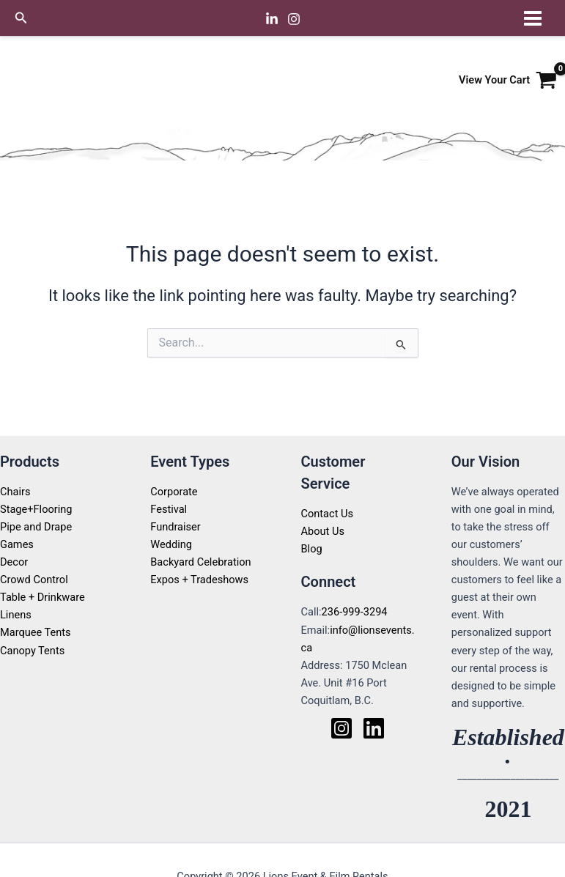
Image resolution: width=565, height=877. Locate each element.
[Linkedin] (271, 19)
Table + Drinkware (42, 597)
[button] (21, 18)
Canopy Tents (32, 650)
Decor (14, 562)
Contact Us (327, 513)
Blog (311, 548)
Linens (16, 614)
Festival (168, 509)
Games (17, 544)
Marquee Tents (35, 632)
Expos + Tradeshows (199, 579)
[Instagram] (293, 19)
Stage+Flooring (36, 509)
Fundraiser (175, 526)
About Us (322, 531)
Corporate (173, 491)
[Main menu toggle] (532, 17)
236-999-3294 (355, 611)
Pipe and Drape (36, 526)
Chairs (15, 491)
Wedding (171, 544)
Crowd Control (34, 579)
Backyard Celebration (200, 562)
